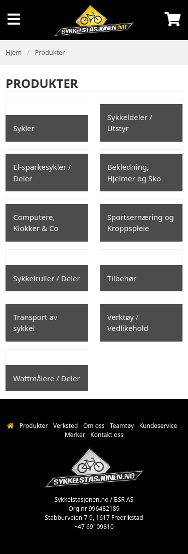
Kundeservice (158, 425)
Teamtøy (122, 425)
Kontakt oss (106, 434)
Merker (75, 434)
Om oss (93, 425)
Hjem (14, 52)
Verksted (65, 425)
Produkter (50, 52)
